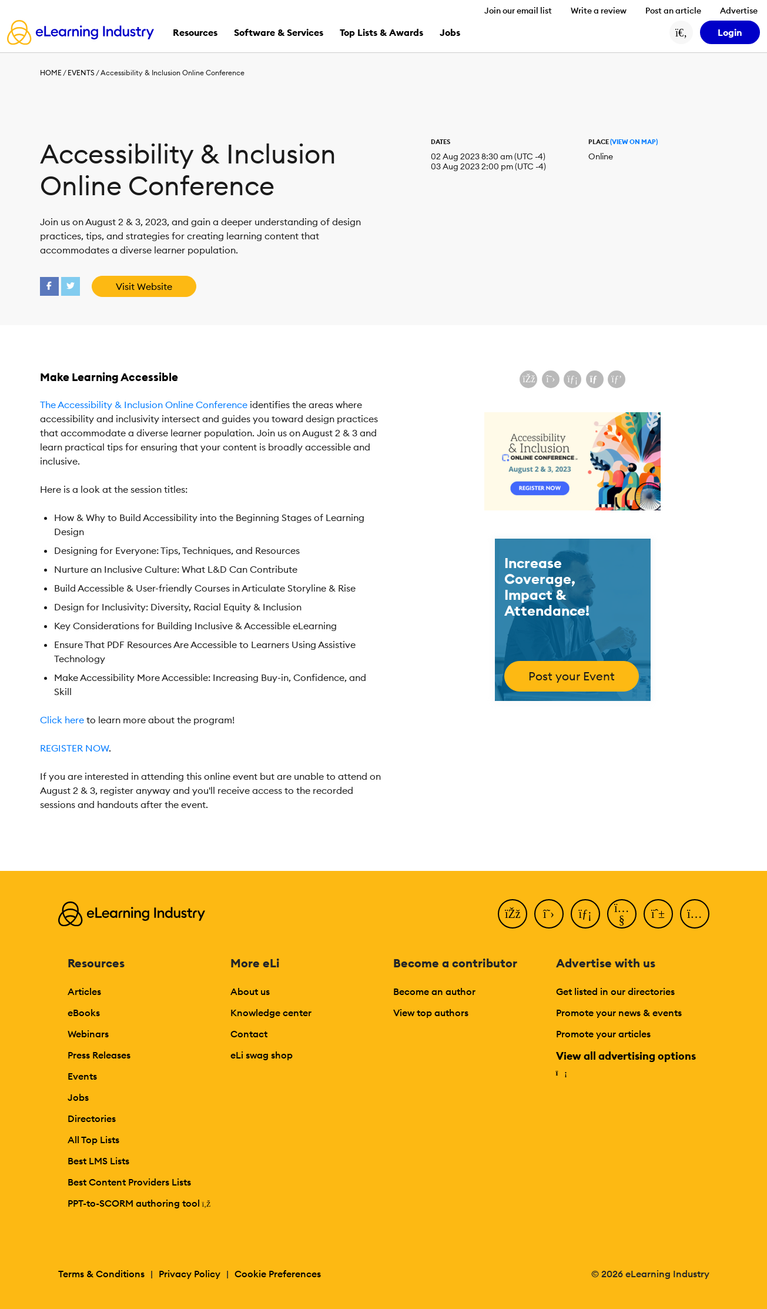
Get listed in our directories (615, 991)
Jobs (78, 1097)
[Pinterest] (658, 914)
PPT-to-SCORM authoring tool (139, 1203)
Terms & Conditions (101, 1274)
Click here (62, 720)
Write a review (599, 10)
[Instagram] (694, 914)
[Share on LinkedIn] (572, 379)
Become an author (434, 991)
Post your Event (571, 676)
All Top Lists (93, 1140)
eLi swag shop (261, 1055)
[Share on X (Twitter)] (551, 379)
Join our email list (518, 10)
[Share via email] (595, 379)
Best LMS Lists (98, 1161)
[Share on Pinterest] (616, 379)
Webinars (88, 1034)
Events (81, 72)
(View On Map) (634, 142)
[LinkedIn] (585, 914)
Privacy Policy (189, 1274)
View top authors (430, 1013)
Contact (248, 1034)
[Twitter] (549, 914)
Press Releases (99, 1055)
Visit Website (144, 286)
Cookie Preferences (278, 1274)
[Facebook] (512, 914)
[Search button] (681, 32)
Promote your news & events (619, 1013)
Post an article (673, 10)
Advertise (739, 10)
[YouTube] (622, 914)
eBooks (84, 1013)
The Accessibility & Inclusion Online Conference (143, 404)
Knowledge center (271, 1013)
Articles (84, 991)
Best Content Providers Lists (129, 1182)
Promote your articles (603, 1034)
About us (250, 991)
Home (51, 72)
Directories (92, 1118)
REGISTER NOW (74, 748)
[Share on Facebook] (528, 379)
